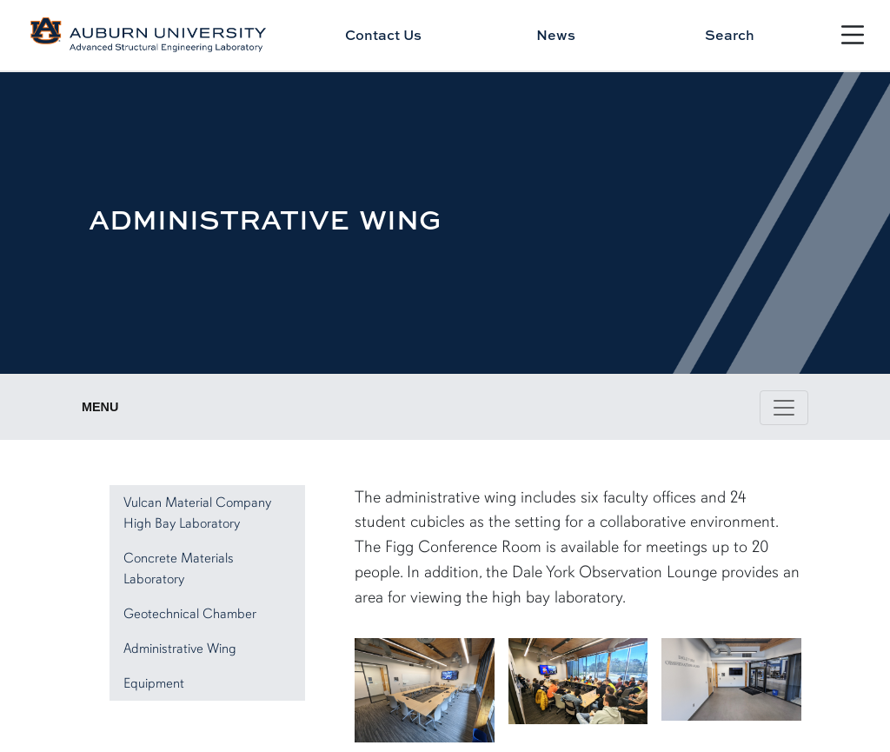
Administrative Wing (179, 648)
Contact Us (383, 34)
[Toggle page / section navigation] (784, 407)
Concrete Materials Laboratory (178, 568)
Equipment (153, 683)
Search (729, 34)
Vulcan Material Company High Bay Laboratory (197, 513)
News (555, 34)
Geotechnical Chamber (189, 613)
